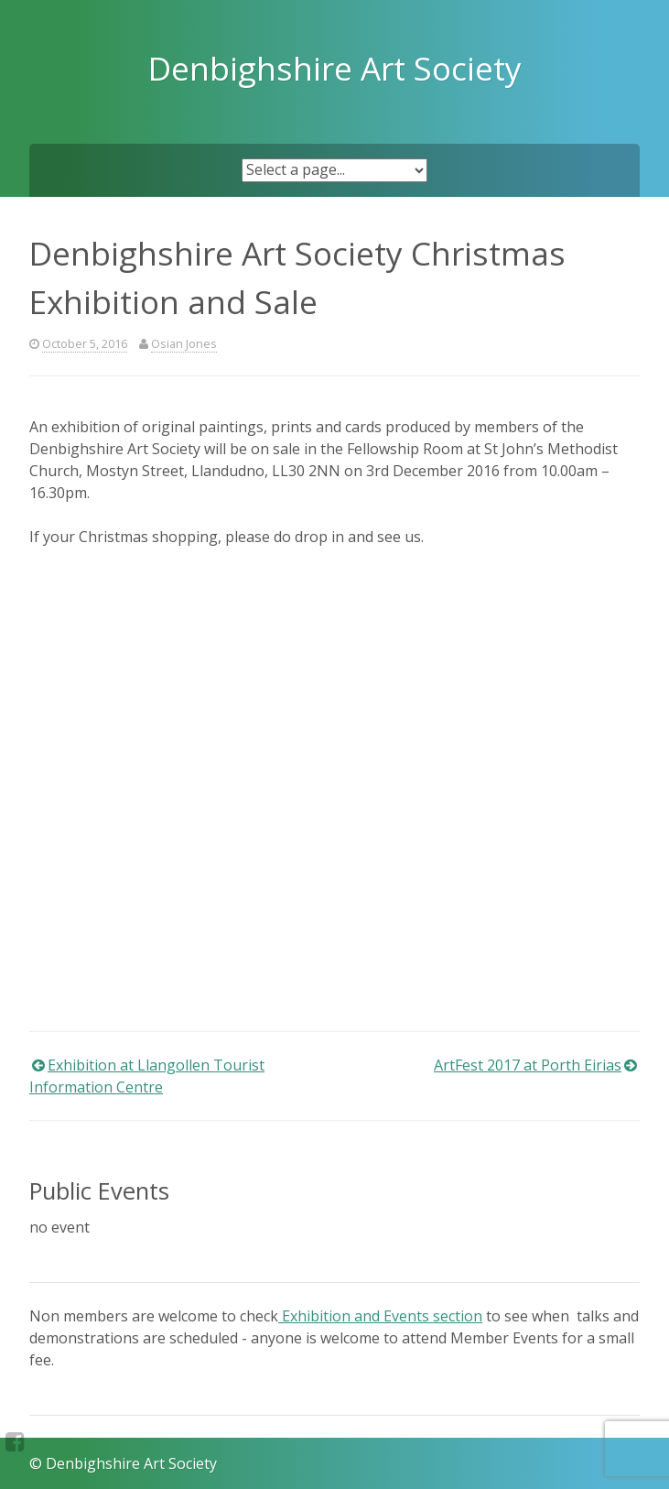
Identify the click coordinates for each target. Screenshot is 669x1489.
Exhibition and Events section (380, 1316)
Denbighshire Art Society (335, 68)
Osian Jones (184, 343)
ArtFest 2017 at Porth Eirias (527, 1065)
